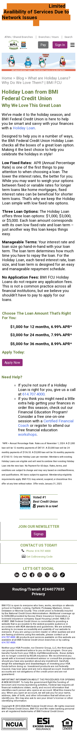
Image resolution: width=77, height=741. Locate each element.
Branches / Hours (49, 37)
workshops (27, 434)
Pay (43, 45)
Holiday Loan (24, 128)
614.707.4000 (33, 394)
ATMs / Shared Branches (19, 37)
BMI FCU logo (18, 45)
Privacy (38, 594)
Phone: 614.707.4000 (36, 550)
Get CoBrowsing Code (37, 556)
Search (68, 37)
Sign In (60, 45)
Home (7, 78)
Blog (20, 78)
